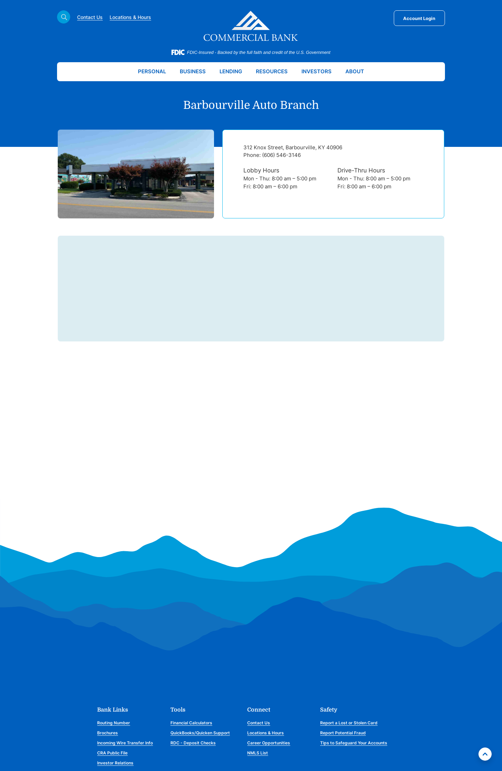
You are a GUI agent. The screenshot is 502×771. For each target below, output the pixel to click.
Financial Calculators (191, 722)
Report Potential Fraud (343, 732)
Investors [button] (316, 71)
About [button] (354, 71)
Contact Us (90, 17)
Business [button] (193, 71)
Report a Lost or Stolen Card (349, 722)
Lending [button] (231, 71)
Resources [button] (272, 71)
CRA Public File (112, 752)
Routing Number (113, 722)
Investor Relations (115, 762)
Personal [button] (152, 71)
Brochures (107, 732)
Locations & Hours (130, 17)
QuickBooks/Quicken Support (200, 732)
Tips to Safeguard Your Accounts (353, 742)
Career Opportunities (268, 742)
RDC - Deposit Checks (193, 742)
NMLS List (257, 752)
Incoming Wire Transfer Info (125, 742)
